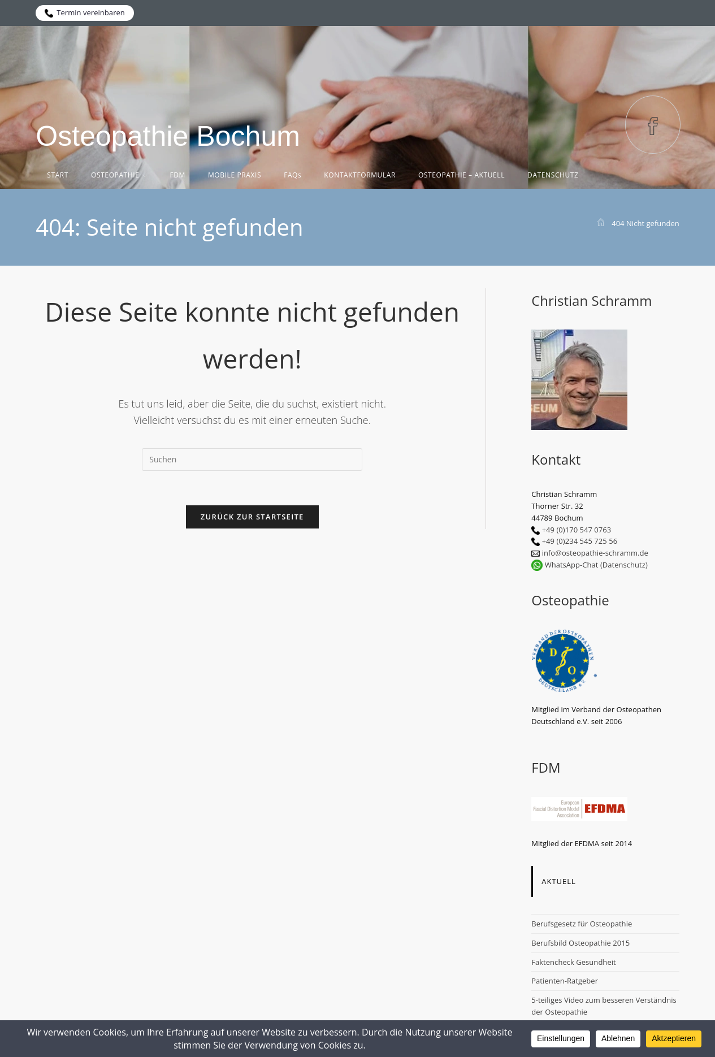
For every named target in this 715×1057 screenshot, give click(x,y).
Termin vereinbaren (85, 12)
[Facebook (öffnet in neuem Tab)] (653, 125)
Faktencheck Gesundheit (573, 962)
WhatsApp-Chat (572, 565)
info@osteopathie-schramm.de (595, 553)
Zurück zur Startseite (252, 517)
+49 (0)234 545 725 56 (580, 541)
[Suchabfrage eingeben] (252, 459)
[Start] (601, 223)
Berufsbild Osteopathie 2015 (580, 943)
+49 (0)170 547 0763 (577, 530)
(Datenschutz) (624, 565)
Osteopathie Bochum (168, 136)
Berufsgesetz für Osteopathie (581, 924)
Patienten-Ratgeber (564, 981)
